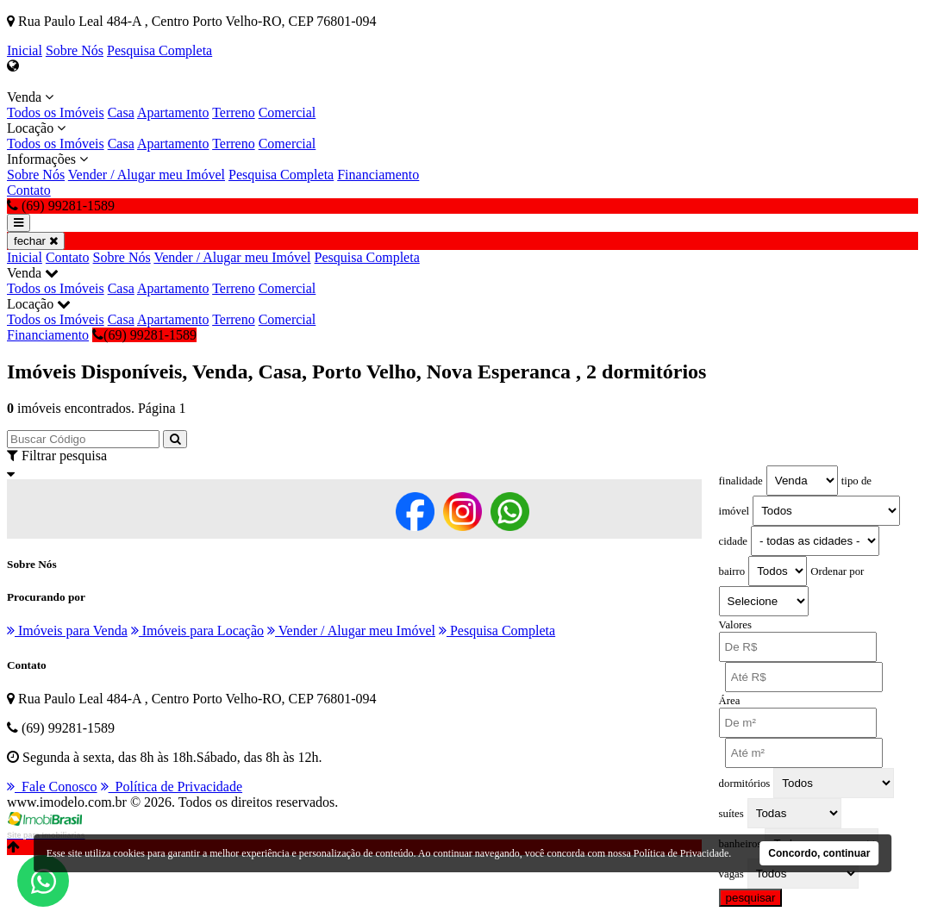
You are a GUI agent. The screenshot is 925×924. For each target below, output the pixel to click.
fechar (36, 240)
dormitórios (745, 783)
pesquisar (751, 897)
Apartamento (173, 112)
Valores (735, 625)
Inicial (24, 50)
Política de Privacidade (172, 786)
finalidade (741, 481)
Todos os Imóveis (55, 112)
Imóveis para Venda (67, 630)
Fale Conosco (52, 786)
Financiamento (378, 174)
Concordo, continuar (819, 853)
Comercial (287, 112)
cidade (733, 541)
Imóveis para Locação (197, 630)
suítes (731, 814)
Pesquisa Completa (159, 50)
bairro (732, 571)
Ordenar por (837, 571)
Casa (121, 112)
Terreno (233, 112)
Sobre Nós (74, 50)
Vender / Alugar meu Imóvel (146, 174)
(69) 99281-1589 (144, 335)
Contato (29, 190)
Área (730, 701)
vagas (731, 874)
